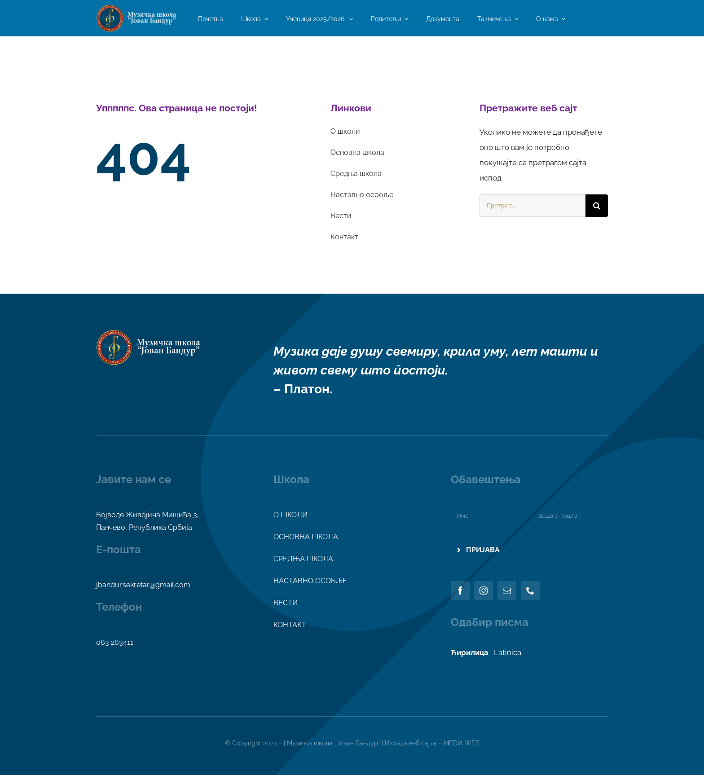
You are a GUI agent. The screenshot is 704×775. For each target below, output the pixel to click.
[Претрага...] (532, 205)
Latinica (507, 652)
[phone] (530, 590)
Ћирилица (469, 652)
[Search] (596, 205)
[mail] (506, 590)
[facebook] (460, 590)
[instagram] (483, 590)
